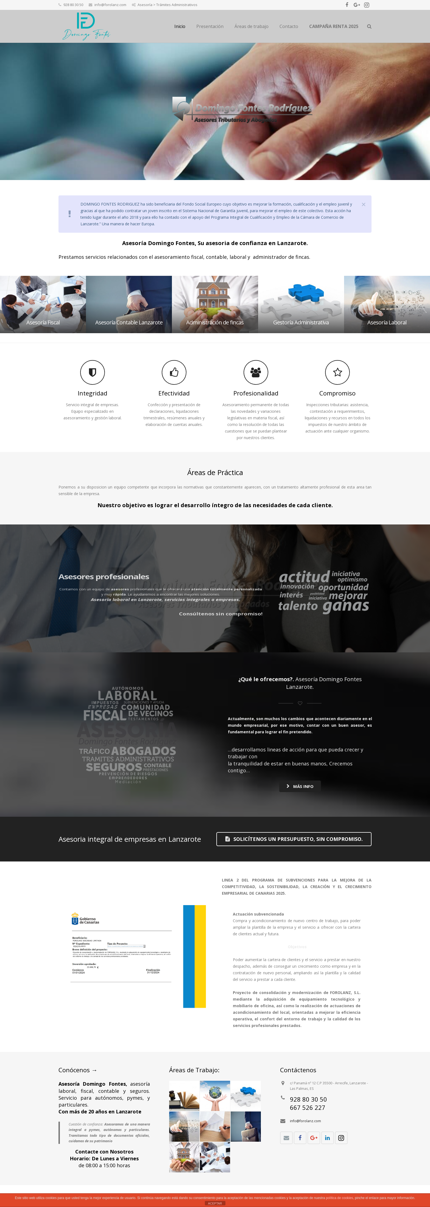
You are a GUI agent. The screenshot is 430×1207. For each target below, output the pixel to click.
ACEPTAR (215, 1203)
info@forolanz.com (305, 1121)
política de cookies (339, 1198)
